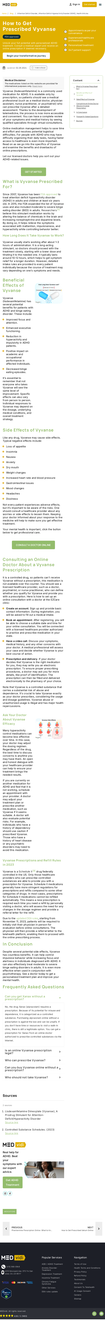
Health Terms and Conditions (87, 1269)
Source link (11, 1122)
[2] (34, 871)
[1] (58, 210)
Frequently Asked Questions (87, 117)
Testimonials (79, 1281)
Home (4, 13)
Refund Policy (80, 1277)
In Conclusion (81, 112)
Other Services (48, 1289)
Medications (9, 1213)
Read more (37, 86)
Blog (11, 13)
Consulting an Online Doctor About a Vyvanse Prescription (87, 106)
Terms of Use (80, 1265)
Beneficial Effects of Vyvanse (84, 94)
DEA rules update (50, 1293)
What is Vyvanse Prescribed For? (86, 87)
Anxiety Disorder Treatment (49, 1270)
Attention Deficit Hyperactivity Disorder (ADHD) (57, 13)
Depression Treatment (52, 1275)
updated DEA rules (27, 918)
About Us (78, 1285)
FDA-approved (48, 194)
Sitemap (77, 1300)
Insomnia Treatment (51, 1279)
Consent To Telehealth (84, 1289)
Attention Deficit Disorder (27, 13)
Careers (77, 1296)
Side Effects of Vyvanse (85, 99)
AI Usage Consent (82, 1292)
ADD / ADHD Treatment (52, 1265)
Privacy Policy (80, 1273)
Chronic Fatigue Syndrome (49, 1284)
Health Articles (82, 13)
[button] (100, 5)
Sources (79, 121)
